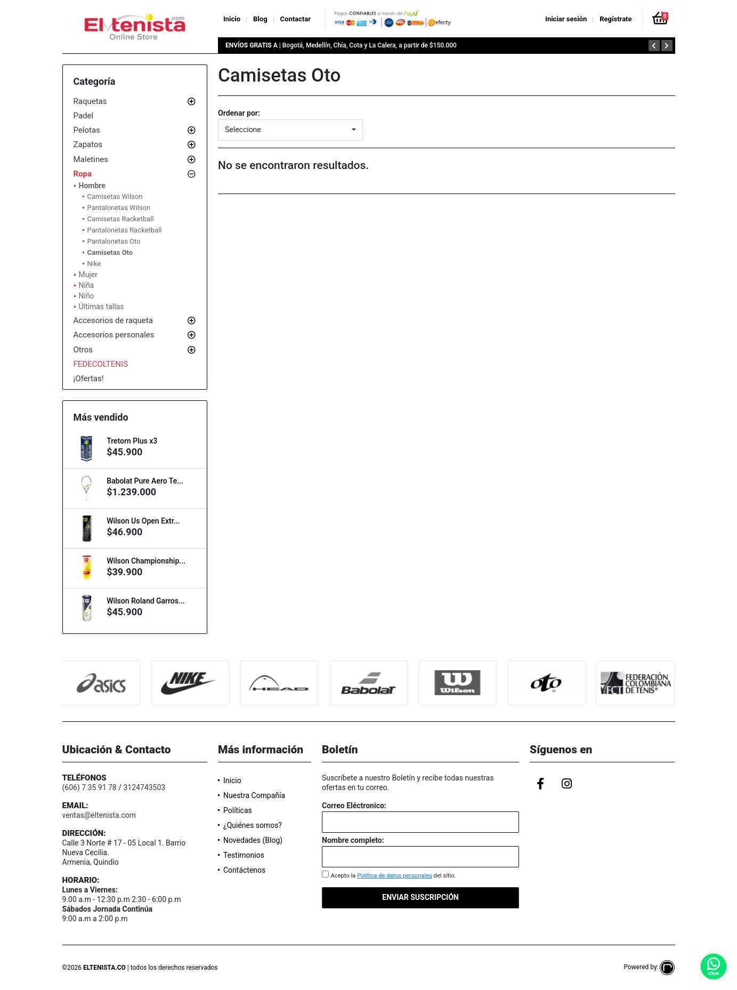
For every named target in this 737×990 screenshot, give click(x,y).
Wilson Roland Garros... (146, 601)
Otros (83, 350)
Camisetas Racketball (120, 219)
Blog (260, 19)
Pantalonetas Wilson (119, 208)
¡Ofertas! (89, 378)
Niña (86, 285)
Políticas (237, 810)
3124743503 (144, 787)
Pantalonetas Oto (114, 241)
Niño (86, 296)
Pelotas (87, 130)
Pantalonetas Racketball (124, 230)
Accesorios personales (114, 335)
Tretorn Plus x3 (132, 441)
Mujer (88, 274)
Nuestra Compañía (254, 795)
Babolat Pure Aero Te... (145, 481)
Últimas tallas (101, 306)
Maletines (91, 159)
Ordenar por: (239, 113)
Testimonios (243, 855)
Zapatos (88, 144)
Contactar (295, 19)
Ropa (83, 174)
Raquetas (90, 101)
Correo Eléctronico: (354, 805)
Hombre (92, 185)
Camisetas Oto (110, 252)
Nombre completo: (353, 840)
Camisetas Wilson (115, 196)
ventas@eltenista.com (99, 815)
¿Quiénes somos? (252, 825)
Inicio (231, 19)
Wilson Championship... (146, 561)
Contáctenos (244, 870)
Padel (84, 115)
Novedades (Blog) (252, 840)
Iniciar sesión (566, 19)
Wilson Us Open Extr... (143, 521)
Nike (94, 264)
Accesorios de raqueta (113, 320)
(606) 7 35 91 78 (89, 787)
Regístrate (615, 19)
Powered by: (649, 967)
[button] (290, 130)
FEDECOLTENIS (101, 364)
